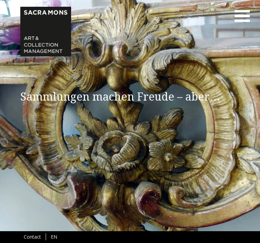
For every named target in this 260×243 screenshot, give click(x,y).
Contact (32, 237)
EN (54, 237)
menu (242, 16)
